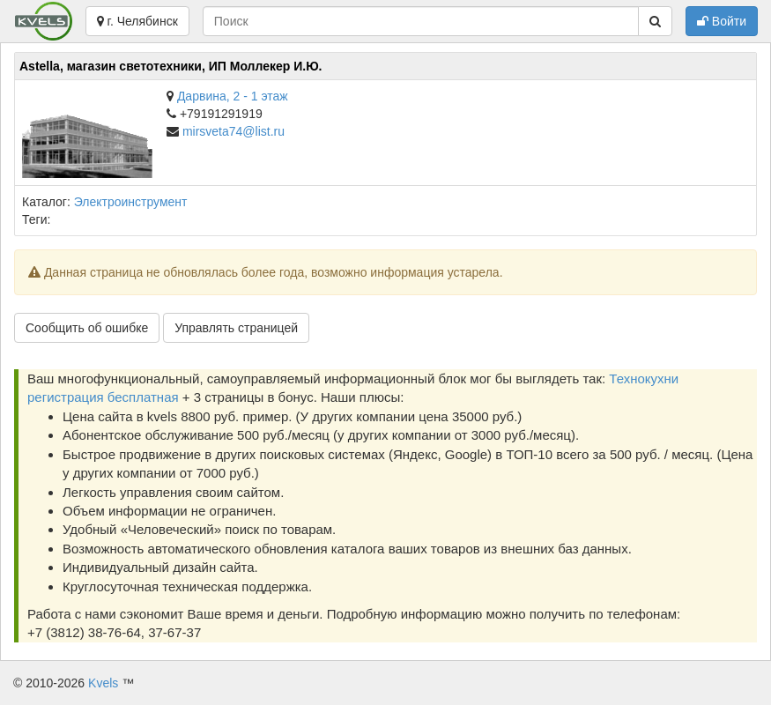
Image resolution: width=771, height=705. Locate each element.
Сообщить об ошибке (87, 328)
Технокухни (643, 378)
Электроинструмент (131, 202)
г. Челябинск (137, 21)
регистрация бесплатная (103, 397)
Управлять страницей (236, 328)
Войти (721, 21)
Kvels (103, 683)
